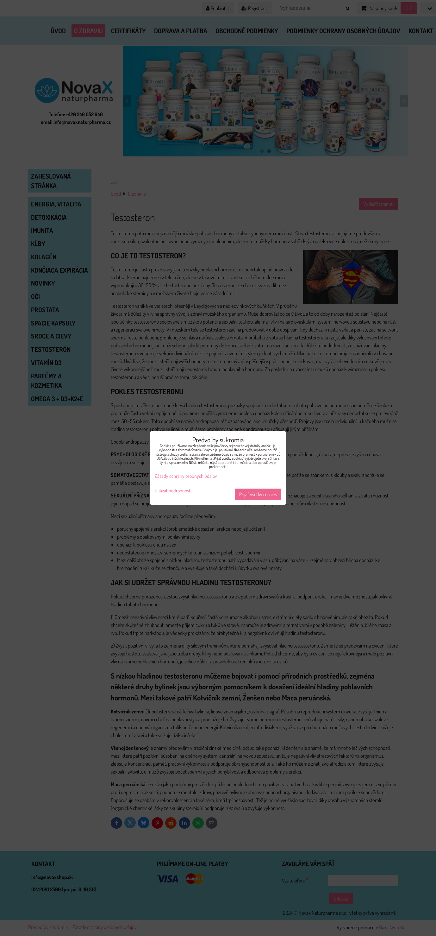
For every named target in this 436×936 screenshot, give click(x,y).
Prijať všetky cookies (258, 494)
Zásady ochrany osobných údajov (186, 476)
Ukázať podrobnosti (173, 490)
